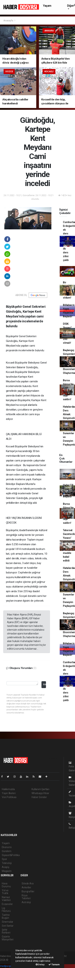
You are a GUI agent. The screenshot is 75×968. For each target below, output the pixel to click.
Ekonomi (7, 847)
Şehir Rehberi (6, 931)
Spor (4, 859)
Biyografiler (28, 891)
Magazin (7, 871)
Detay (40, 964)
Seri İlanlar (8, 925)
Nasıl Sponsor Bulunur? (68, 271)
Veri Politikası (9, 797)
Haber (66, 474)
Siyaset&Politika (11, 855)
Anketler (26, 887)
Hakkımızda (8, 789)
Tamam (54, 964)
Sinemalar (7, 921)
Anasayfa (8, 20)
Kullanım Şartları (40, 789)
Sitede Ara (27, 883)
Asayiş (5, 867)
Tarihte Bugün (6, 916)
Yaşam (47, 5)
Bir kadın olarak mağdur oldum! (67, 290)
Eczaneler (7, 904)
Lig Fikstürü (6, 909)
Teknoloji (7, 863)
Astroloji (26, 902)
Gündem (6, 851)
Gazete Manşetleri (8, 938)
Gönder (44, 684)
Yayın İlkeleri (9, 793)
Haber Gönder (39, 797)
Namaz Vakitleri (6, 899)
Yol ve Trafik (5, 892)
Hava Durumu (6, 885)
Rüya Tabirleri (26, 897)
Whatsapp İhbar (40, 793)
